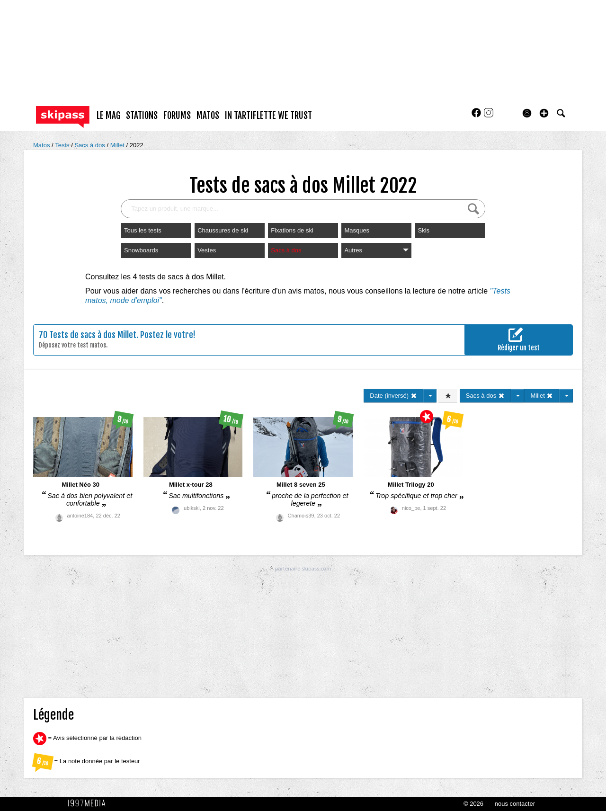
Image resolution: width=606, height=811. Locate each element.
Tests (63, 145)
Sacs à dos (90, 145)
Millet (118, 145)
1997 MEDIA (89, 803)
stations (142, 115)
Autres (376, 250)
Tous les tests (142, 230)
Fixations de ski (292, 230)
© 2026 (473, 803)
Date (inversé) (393, 395)
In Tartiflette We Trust (268, 115)
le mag (108, 115)
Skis (424, 230)
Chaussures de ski (222, 230)
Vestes (206, 250)
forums (177, 115)
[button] (544, 113)
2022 (136, 145)
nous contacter (515, 803)
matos (207, 115)
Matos (42, 145)
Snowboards (141, 250)
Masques (356, 230)
